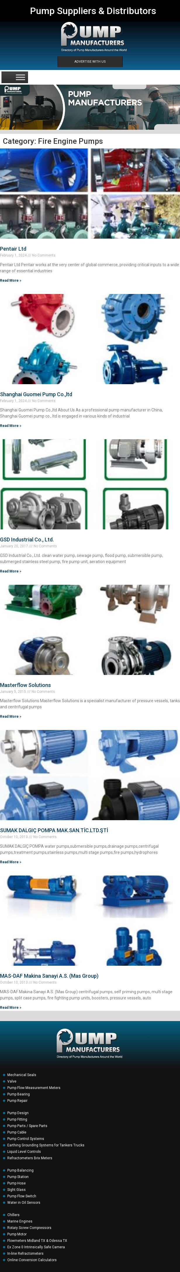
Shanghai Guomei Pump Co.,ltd (36, 394)
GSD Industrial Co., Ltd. (27, 539)
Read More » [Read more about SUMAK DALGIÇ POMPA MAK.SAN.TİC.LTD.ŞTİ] (10, 862)
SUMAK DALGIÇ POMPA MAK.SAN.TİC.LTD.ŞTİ (54, 830)
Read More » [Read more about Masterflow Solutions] (10, 716)
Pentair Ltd (13, 249)
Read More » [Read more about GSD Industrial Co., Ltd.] (10, 571)
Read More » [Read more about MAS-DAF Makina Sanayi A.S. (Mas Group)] (10, 1008)
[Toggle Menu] (20, 77)
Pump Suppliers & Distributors (93, 10)
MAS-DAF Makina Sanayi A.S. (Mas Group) (49, 976)
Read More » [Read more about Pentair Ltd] (10, 280)
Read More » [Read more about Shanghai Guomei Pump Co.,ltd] (10, 426)
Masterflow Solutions (25, 685)
